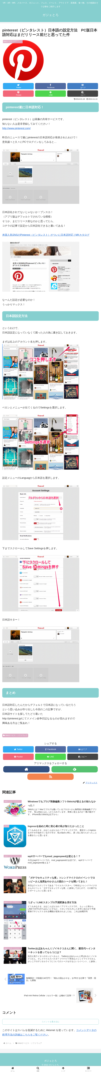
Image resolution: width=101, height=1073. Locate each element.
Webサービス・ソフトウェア (15, 735)
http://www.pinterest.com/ (16, 128)
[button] (82, 93)
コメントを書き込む (50, 1022)
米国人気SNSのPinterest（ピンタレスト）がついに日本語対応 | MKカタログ (45, 234)
